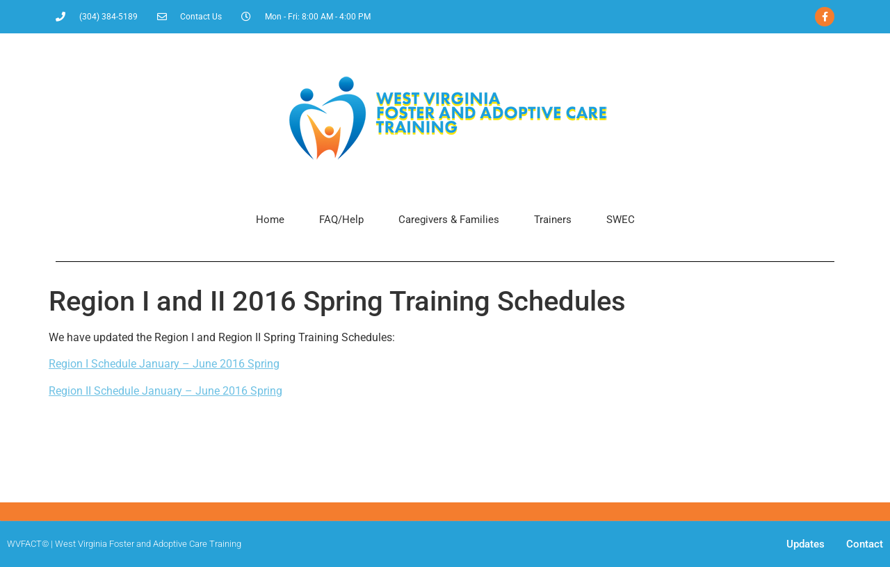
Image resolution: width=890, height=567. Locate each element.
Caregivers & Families (448, 219)
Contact (864, 544)
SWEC (620, 219)
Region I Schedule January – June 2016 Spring (164, 363)
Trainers (553, 219)
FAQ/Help (341, 219)
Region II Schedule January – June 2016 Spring (165, 390)
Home (270, 219)
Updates (805, 544)
